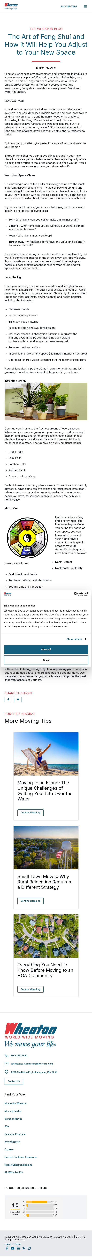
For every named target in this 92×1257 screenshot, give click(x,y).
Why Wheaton (12, 1141)
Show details (74, 639)
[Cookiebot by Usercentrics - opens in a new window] (74, 594)
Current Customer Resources (21, 1157)
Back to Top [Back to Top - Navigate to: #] (80, 1237)
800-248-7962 (69, 6)
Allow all (46, 649)
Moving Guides (13, 1111)
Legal (8, 1244)
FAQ (7, 1126)
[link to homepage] (11, 6)
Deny (46, 660)
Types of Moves (13, 1118)
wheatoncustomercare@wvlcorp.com (32, 1063)
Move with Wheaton (16, 1103)
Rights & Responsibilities (18, 1164)
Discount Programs (15, 1134)
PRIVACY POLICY (14, 1172)
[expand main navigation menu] (85, 6)
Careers (9, 1149)
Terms (17, 1244)
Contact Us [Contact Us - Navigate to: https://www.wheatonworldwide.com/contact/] (14, 1081)
